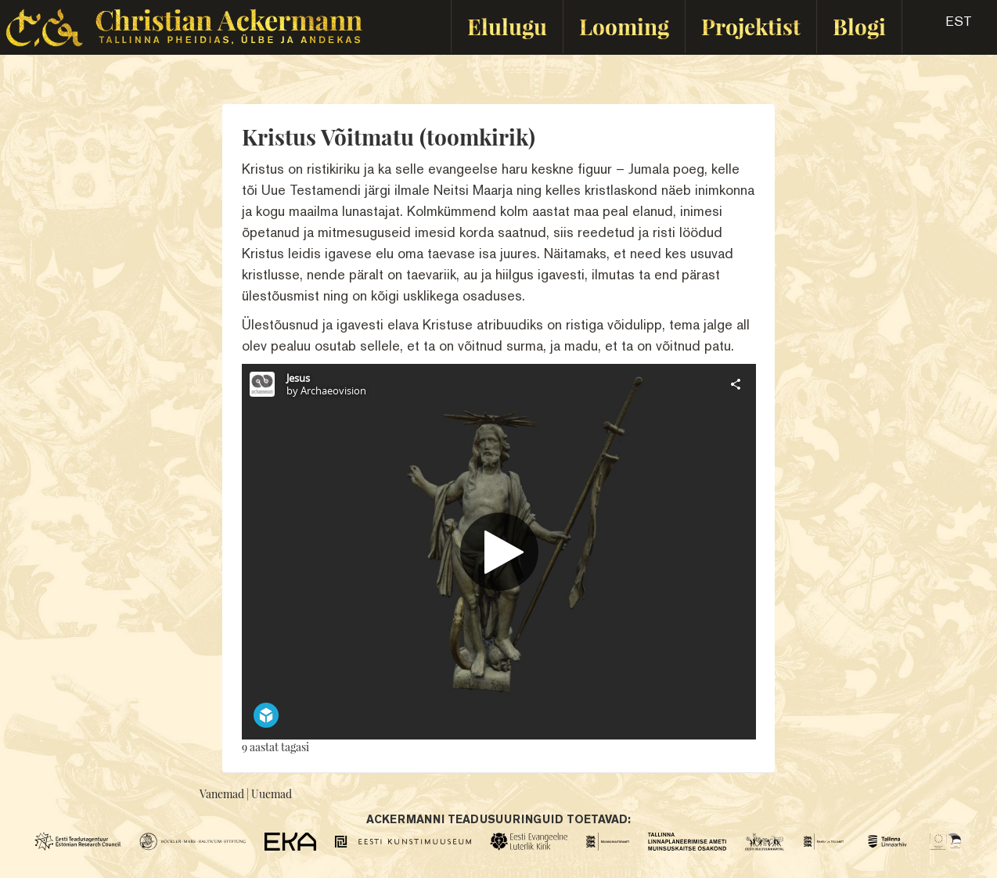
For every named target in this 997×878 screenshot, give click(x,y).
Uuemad (271, 793)
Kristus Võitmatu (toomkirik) (388, 136)
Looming (624, 26)
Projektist (751, 26)
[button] (945, 26)
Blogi (859, 26)
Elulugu (507, 26)
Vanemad (222, 793)
